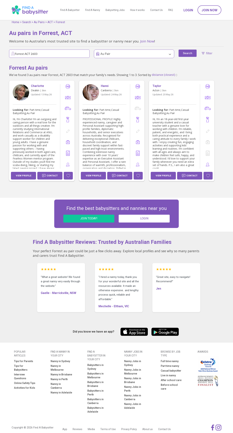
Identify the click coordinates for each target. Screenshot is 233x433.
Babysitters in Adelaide (95, 409)
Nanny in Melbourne (57, 367)
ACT (50, 22)
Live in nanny (168, 375)
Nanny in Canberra (56, 386)
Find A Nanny (92, 10)
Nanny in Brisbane (61, 374)
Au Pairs (39, 22)
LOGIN (144, 218)
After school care (171, 380)
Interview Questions (20, 376)
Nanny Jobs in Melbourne (132, 371)
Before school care (169, 386)
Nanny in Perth (59, 379)
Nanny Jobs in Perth (132, 388)
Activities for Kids (24, 387)
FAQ (170, 10)
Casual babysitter (171, 370)
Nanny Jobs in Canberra (132, 397)
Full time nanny (170, 361)
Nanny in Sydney (60, 361)
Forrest (60, 22)
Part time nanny (170, 365)
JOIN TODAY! (88, 218)
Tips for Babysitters (20, 367)
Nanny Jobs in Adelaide (132, 406)
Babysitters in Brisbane (95, 384)
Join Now (209, 10)
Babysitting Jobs (115, 10)
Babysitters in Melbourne (95, 375)
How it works (137, 10)
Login (188, 10)
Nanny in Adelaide (61, 392)
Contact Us (156, 10)
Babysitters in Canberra (95, 401)
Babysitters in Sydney (95, 367)
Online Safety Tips (24, 383)
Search (26, 22)
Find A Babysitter (70, 10)
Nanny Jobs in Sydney (132, 363)
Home (15, 22)
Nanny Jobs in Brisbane (132, 380)
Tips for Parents (23, 361)
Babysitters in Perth (95, 392)
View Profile (23, 175)
